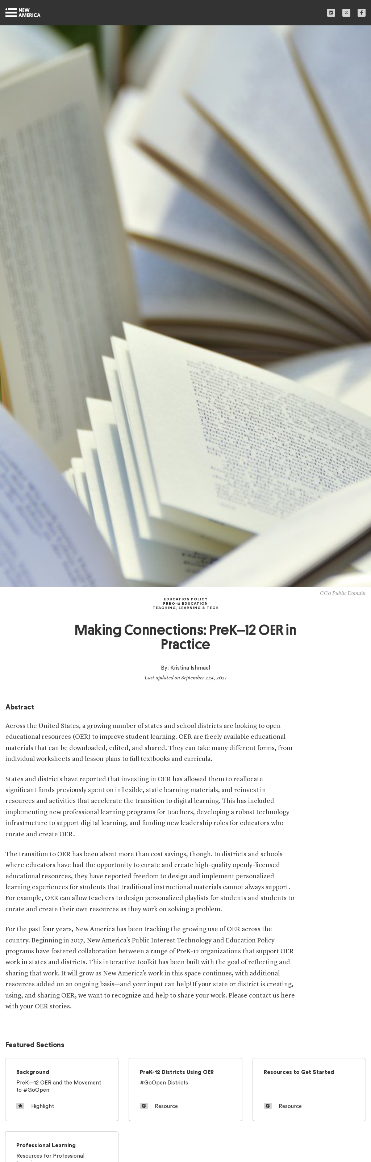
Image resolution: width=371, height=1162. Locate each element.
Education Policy (186, 599)
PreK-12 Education (185, 603)
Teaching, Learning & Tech (186, 608)
